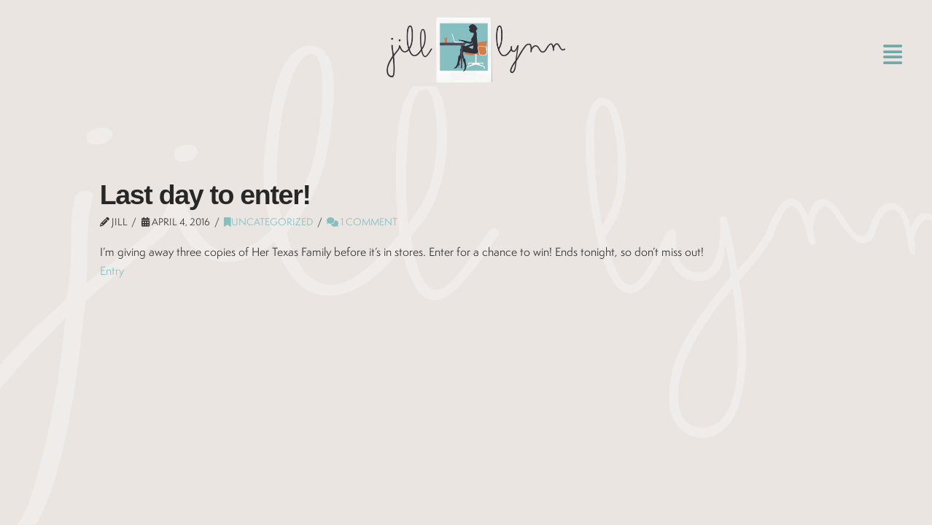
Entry (112, 271)
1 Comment (362, 221)
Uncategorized (268, 221)
